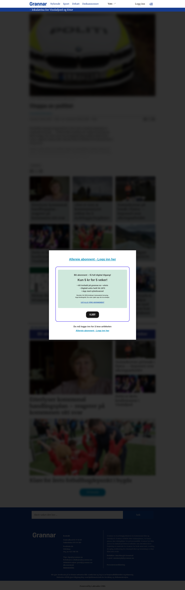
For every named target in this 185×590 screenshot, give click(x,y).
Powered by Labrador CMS (92, 586)
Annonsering (68, 568)
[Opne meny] (151, 3)
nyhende (35, 165)
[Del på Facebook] (145, 119)
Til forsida (92, 492)
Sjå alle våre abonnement (92, 302)
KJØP (92, 314)
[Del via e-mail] (153, 119)
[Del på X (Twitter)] (149, 119)
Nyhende (55, 3)
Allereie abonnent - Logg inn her (92, 259)
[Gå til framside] (38, 4)
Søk (138, 514)
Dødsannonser (90, 3)
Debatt (76, 3)
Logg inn (140, 3)
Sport (66, 3)
